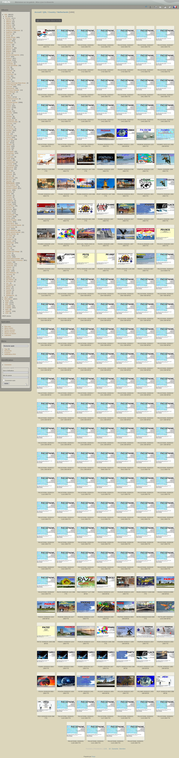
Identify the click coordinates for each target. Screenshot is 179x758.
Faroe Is (9, 104)
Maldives (9, 278)
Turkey (8, 255)
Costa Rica (9, 74)
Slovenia (9, 221)
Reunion (9, 207)
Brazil (8, 56)
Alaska (8, 293)
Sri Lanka (9, 235)
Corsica (8, 72)
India (7, 134)
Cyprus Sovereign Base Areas (16, 83)
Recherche (8, 351)
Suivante (115, 749)
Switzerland (10, 243)
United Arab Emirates (13, 258)
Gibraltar (9, 116)
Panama (9, 197)
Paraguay (9, 199)
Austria (8, 41)
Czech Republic (11, 84)
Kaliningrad (10, 151)
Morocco (9, 179)
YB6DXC (8, 311)
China (8, 69)
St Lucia (9, 237)
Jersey (8, 148)
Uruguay (9, 262)
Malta (8, 171)
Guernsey (9, 123)
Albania (8, 21)
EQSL (7, 300)
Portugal (9, 204)
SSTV (6, 297)
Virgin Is (8, 269)
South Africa (10, 223)
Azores (8, 44)
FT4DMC (8, 306)
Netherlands (10, 183)
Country (7, 18)
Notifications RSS (10, 354)
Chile (8, 67)
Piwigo (93, 756)
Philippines (9, 200)
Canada (8, 60)
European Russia (11, 102)
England (9, 97)
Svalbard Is (10, 239)
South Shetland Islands (13, 225)
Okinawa (9, 192)
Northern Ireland (11, 188)
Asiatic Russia (10, 37)
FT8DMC (8, 307)
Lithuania (9, 164)
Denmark (9, 86)
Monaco (8, 176)
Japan (8, 146)
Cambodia (9, 63)
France (8, 107)
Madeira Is (9, 169)
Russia (8, 211)
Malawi (8, 292)
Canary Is (9, 62)
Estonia (8, 100)
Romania (9, 209)
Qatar (8, 276)
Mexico (8, 286)
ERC (6, 304)
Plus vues (7, 326)
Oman (8, 193)
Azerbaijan (9, 42)
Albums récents (9, 332)
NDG (7, 309)
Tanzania (9, 274)
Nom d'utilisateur (8, 370)
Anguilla (8, 27)
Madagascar (10, 295)
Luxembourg (10, 165)
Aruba (8, 35)
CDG (7, 313)
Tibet (7, 248)
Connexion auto (9, 380)
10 (110, 749)
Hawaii (8, 125)
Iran (7, 283)
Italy (7, 143)
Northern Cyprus (11, 186)
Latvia (8, 158)
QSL (5, 14)
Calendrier (7, 335)
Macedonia (9, 167)
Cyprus (8, 81)
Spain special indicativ (13, 232)
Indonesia (9, 135)
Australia (9, 39)
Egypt (8, 95)
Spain (8, 229)
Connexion (7, 364)
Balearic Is (9, 48)
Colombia (9, 70)
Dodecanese (10, 88)
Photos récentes (9, 330)
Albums (4, 10)
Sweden (9, 241)
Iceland (8, 132)
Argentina (9, 32)
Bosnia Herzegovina (12, 55)
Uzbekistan (9, 264)
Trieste (8, 250)
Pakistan (9, 195)
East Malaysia (10, 92)
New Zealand (10, 185)
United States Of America (14, 260)
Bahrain (8, 46)
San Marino (10, 279)
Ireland (8, 137)
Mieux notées (8, 328)
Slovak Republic (11, 220)
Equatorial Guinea (12, 99)
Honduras (9, 127)
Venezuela (9, 265)
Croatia (8, 78)
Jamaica (9, 144)
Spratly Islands (11, 234)
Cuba (8, 79)
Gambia (8, 290)
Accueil (38, 12)
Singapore (9, 285)
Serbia (8, 218)
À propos (7, 352)
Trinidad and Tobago (13, 251)
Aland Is (9, 20)
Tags (6, 349)
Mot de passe (7, 375)
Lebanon (9, 160)
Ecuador (9, 93)
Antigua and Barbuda (13, 30)
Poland (8, 202)
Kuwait (8, 155)
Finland (8, 106)
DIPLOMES (8, 299)
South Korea (10, 227)
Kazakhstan (10, 153)
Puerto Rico (10, 206)
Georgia (8, 111)
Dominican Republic (12, 90)
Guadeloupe (10, 120)
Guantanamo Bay (12, 121)
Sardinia (9, 213)
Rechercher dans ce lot (50, 20)
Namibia (9, 181)
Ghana (8, 114)
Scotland (9, 216)
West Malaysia (11, 272)
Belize (8, 288)
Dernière (122, 749)
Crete (8, 76)
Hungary (9, 130)
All (6, 16)
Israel (8, 141)
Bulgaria (9, 58)
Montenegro (10, 178)
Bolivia (8, 53)
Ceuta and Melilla (12, 65)
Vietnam (9, 267)
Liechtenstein (10, 162)
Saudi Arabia (10, 214)
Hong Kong (10, 128)
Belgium (9, 51)
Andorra (8, 25)
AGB (6, 302)
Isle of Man (9, 139)
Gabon (8, 109)
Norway (8, 190)
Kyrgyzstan (9, 157)
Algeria (8, 23)
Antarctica (9, 28)
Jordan (8, 149)
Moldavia (9, 174)
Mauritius (9, 172)
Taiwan (8, 244)
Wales (8, 271)
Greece (8, 118)
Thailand (9, 246)
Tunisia (8, 253)
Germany (9, 113)
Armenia (9, 34)
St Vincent (9, 281)
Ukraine (8, 257)
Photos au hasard (10, 333)
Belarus (8, 49)
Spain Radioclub (11, 230)
